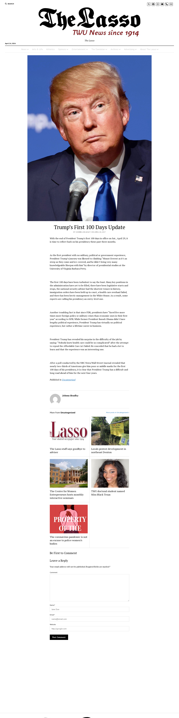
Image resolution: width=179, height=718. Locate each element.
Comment (53, 572)
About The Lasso (148, 49)
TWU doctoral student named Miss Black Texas (108, 492)
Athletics (50, 49)
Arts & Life (37, 49)
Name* (52, 605)
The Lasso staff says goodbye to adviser (67, 450)
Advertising (129, 49)
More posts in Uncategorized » (117, 412)
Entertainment (79, 49)
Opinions (62, 49)
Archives (114, 49)
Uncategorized (69, 379)
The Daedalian (98, 49)
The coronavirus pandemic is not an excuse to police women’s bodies (68, 540)
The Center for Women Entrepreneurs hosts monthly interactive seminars (66, 494)
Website (53, 624)
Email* (52, 615)
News (23, 49)
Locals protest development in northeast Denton (108, 450)
